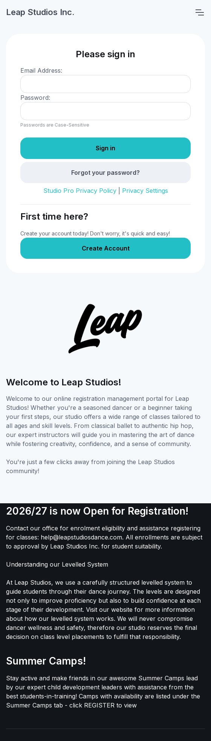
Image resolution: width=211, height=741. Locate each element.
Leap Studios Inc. (40, 12)
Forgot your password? (105, 172)
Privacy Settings (145, 190)
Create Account (106, 248)
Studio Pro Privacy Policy (79, 190)
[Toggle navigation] (199, 12)
